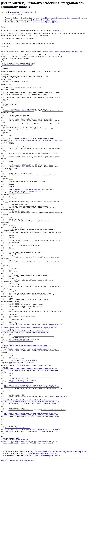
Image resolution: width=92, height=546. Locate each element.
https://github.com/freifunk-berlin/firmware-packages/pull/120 (36, 384)
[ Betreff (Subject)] (46, 539)
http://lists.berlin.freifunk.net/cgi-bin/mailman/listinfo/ (26, 410)
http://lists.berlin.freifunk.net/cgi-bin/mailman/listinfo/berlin (30, 414)
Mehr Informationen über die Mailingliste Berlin (18, 544)
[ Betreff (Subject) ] (47, 22)
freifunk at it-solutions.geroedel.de (24, 12)
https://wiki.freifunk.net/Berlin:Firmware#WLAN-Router (24, 392)
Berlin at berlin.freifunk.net (26, 402)
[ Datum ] (28, 22)
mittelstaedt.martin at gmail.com (69, 57)
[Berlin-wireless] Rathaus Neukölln (45, 20)
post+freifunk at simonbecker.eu (23, 195)
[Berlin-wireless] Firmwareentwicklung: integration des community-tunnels (60, 18)
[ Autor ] (57, 22)
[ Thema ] (36, 22)
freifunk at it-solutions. (52, 128)
